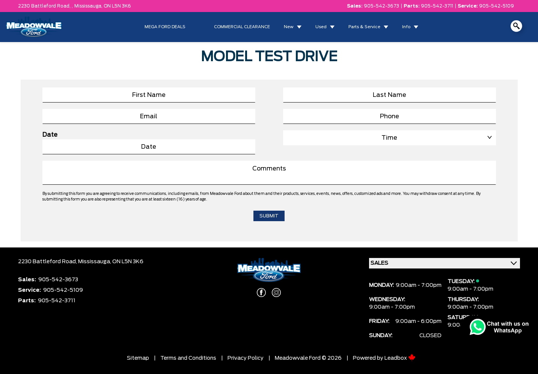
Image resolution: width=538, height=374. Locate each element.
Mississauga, (89, 6)
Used (321, 27)
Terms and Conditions (188, 358)
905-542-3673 (381, 6)
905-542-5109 (496, 6)
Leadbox (400, 358)
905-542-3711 (437, 6)
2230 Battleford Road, (48, 261)
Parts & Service (364, 27)
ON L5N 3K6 (117, 6)
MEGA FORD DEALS (165, 27)
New (289, 27)
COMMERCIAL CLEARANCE (242, 27)
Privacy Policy (246, 358)
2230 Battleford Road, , (45, 6)
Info (406, 27)
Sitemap (138, 358)
